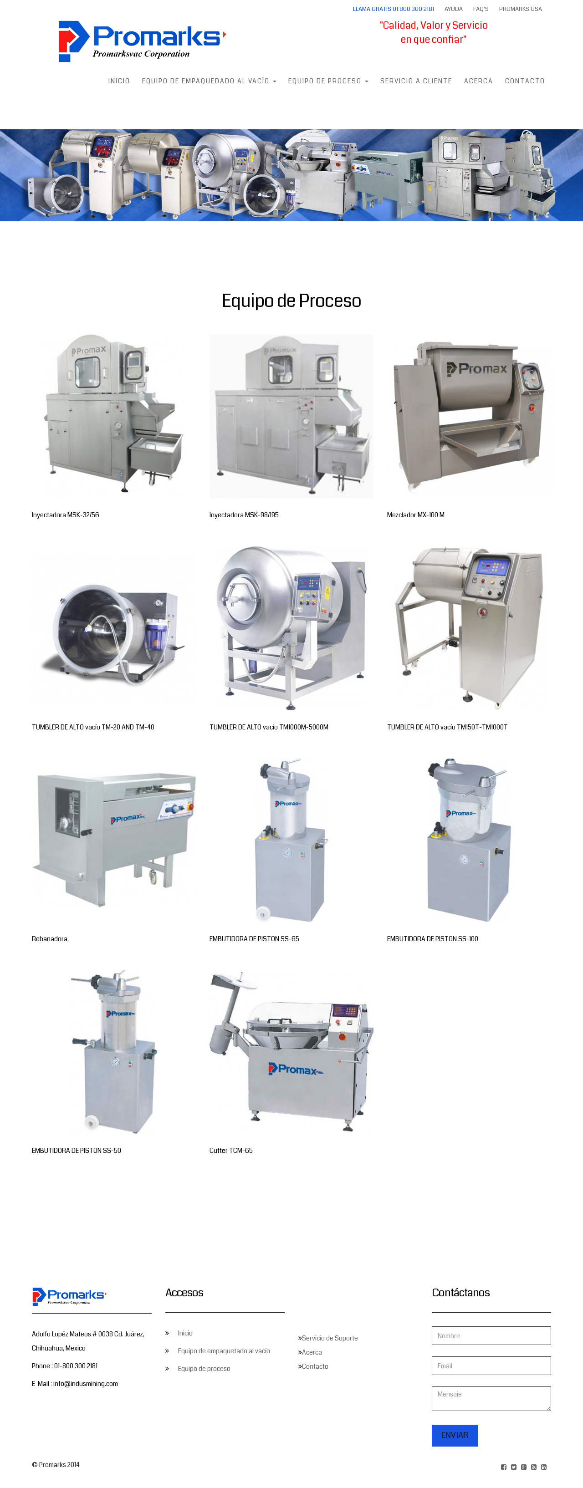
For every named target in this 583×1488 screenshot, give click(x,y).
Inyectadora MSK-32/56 (65, 515)
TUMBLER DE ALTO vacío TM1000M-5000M (269, 727)
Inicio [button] (119, 81)
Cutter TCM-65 (231, 1150)
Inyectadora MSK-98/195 (244, 515)
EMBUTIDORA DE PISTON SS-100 (432, 938)
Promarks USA (520, 9)
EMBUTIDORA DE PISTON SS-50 (76, 1150)
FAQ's (481, 9)
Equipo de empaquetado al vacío (224, 1351)
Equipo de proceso (204, 1368)
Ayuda (454, 9)
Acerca (478, 81)
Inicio (185, 1333)
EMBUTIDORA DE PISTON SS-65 (254, 938)
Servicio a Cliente (416, 81)
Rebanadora (49, 938)
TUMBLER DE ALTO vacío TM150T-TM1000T (447, 727)
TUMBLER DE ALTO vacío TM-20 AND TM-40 (93, 727)
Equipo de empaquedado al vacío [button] (209, 81)
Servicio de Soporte (330, 1338)
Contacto (525, 81)
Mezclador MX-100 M (416, 515)
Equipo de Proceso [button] (328, 81)
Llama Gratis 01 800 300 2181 (393, 9)
